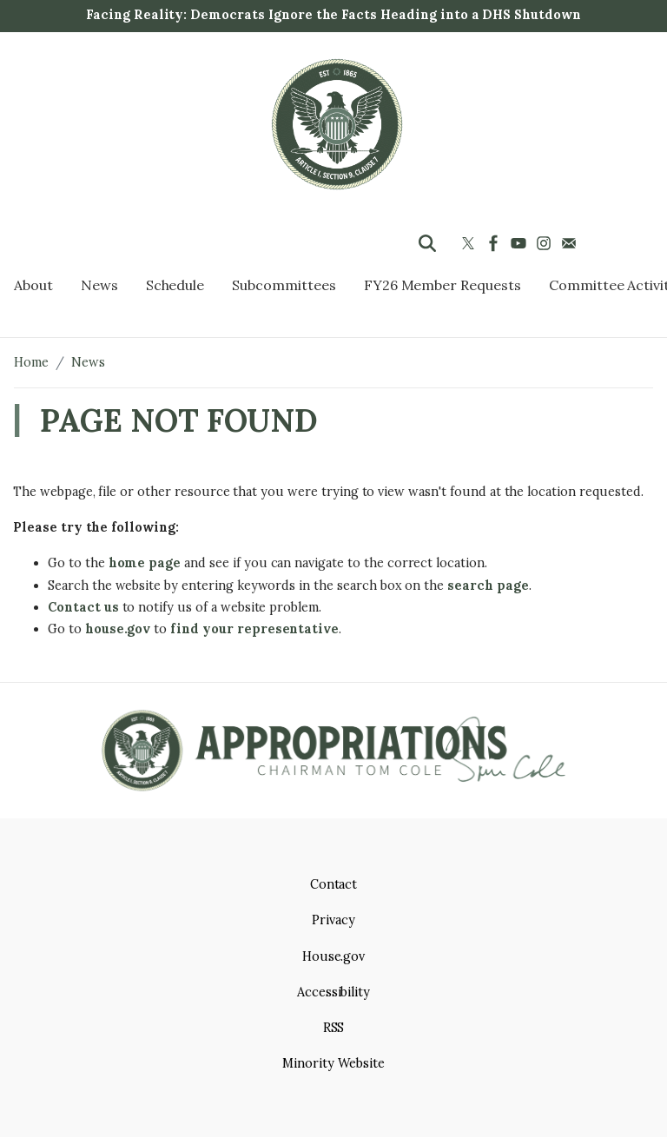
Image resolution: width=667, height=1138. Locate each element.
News (88, 362)
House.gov (334, 956)
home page (145, 563)
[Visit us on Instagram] (545, 243)
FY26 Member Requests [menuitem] (442, 285)
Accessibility (333, 992)
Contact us (83, 607)
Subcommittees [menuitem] (283, 285)
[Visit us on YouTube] (520, 243)
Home (31, 362)
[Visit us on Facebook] (495, 243)
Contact (334, 884)
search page (488, 585)
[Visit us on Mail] (571, 243)
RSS (334, 1027)
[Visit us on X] (470, 243)
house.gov (118, 629)
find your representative (254, 629)
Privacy (333, 920)
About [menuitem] (33, 285)
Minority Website (333, 1063)
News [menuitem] (99, 285)
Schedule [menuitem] (175, 285)
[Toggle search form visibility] (427, 243)
